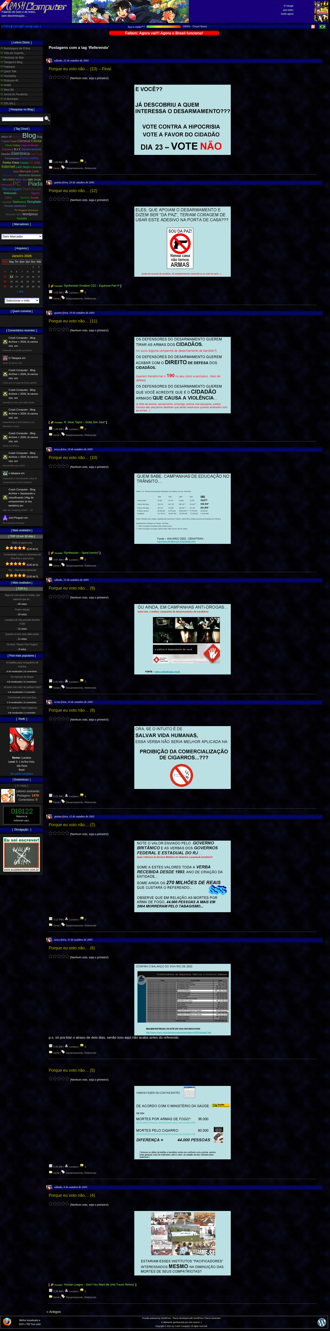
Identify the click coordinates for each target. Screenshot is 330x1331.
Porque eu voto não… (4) (72, 1195)
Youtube (21, 218)
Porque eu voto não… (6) (72, 948)
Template (34, 202)
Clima (8, 145)
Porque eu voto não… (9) (72, 588)
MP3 (5, 179)
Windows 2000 (14, 214)
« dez (20, 291)
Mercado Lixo (10, 175)
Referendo (90, 168)
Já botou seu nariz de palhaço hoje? (22, 687)
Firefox (7, 162)
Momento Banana (30, 175)
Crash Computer (182, 1326)
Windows (33, 210)
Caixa (13, 141)
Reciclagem (12, 189)
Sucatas (6, 202)
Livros (16, 26)
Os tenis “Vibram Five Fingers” (22, 644)
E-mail (26, 26)
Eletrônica (20, 153)
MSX (11, 179)
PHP (24, 184)
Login (35, 26)
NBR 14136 (34, 179)
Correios (7, 149)
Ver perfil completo (21, 773)
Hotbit (5, 85)
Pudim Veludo (22, 609)
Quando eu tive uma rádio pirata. (22, 634)
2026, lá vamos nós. (22, 543)
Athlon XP (6, 136)
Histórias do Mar (12, 57)
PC (17, 184)
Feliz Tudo (36, 154)
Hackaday (8, 76)
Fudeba (24, 162)
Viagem (23, 210)
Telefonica (19, 202)
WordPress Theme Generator (206, 1318)
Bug (39, 136)
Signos (35, 193)
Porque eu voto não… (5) (72, 1070)
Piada (35, 184)
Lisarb (9, 171)
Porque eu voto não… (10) (73, 457)
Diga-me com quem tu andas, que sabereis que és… (22, 597)
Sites (8, 197)
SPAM (15, 197)
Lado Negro (23, 167)
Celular (36, 141)
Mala (16, 171)
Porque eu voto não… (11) (73, 321)
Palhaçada (6, 185)
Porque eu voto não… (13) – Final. (80, 69)
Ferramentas (12, 158)
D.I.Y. (17, 149)
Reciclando (32, 189)
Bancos (17, 136)
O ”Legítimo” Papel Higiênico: (22, 708)
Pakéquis (7, 66)
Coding (16, 145)
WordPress (166, 1318)
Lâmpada (36, 167)
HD (31, 162)
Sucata (34, 197)
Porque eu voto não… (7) (72, 824)
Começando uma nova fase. (22, 697)
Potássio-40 (9, 80)
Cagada (5, 141)
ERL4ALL (8, 103)
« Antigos (53, 1312)
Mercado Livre (29, 171)
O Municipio (9, 99)
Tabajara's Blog (11, 62)
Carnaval (23, 141)
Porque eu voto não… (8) (72, 710)
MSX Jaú (21, 179)
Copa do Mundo (29, 145)
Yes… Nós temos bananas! (22, 570)
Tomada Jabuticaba (15, 205)
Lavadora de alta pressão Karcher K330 (22, 622)
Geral (56, 168)
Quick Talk (8, 71)
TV (15, 210)
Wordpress (30, 214)
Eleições (6, 154)
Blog (29, 135)
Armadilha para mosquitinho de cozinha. (22, 664)
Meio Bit (7, 89)
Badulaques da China (15, 48)
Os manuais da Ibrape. (22, 677)
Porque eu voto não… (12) (73, 190)
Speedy (25, 197)
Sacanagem (23, 193)
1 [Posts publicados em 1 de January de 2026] (27, 267)
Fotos (6, 26)
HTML (37, 163)
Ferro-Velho (29, 158)
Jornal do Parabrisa (14, 94)
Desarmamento (74, 168)
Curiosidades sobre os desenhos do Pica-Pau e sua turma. (22, 556)
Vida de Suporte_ (12, 53)
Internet (8, 166)
